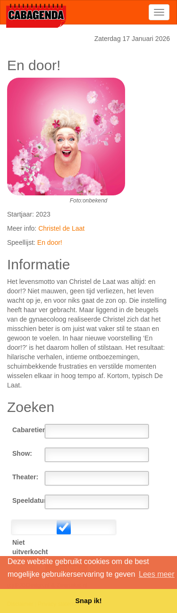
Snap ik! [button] (89, 601)
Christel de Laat (61, 228)
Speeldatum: (28, 500)
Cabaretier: (28, 430)
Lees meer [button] (157, 574)
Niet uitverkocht (28, 547)
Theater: (25, 477)
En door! (49, 242)
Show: (22, 453)
